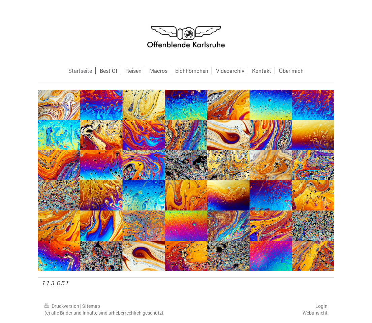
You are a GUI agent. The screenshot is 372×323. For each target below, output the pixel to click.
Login (321, 306)
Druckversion (62, 306)
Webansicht (315, 313)
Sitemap (91, 306)
